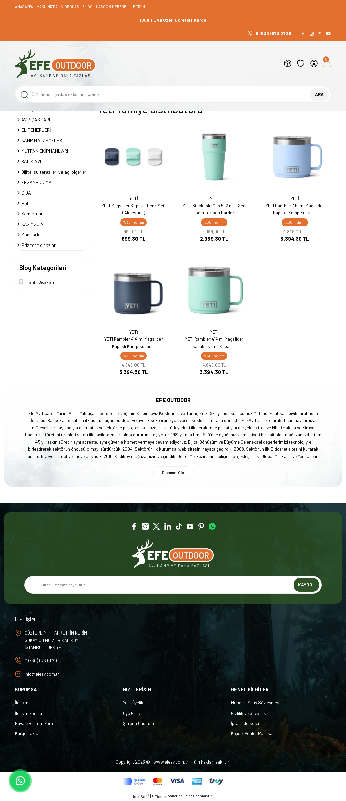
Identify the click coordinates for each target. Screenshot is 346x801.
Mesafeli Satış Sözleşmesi (255, 702)
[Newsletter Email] (173, 585)
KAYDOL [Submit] (306, 584)
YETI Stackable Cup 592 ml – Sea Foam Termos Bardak (214, 209)
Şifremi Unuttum (138, 723)
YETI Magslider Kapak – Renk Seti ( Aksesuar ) (133, 209)
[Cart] (327, 63)
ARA (319, 94)
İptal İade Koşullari (248, 723)
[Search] (173, 94)
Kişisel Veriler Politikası (253, 733)
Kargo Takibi (27, 733)
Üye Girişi (132, 713)
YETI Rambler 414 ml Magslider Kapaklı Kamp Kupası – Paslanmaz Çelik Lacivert (133, 343)
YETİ (133, 198)
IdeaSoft (141, 796)
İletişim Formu (28, 713)
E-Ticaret (159, 796)
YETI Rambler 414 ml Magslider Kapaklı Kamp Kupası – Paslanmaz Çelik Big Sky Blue (295, 210)
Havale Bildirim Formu (36, 723)
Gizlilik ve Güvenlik (248, 713)
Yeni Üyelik (133, 702)
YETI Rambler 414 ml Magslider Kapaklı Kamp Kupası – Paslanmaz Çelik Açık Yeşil (214, 343)
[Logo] (55, 63)
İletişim (21, 702)
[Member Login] (314, 63)
